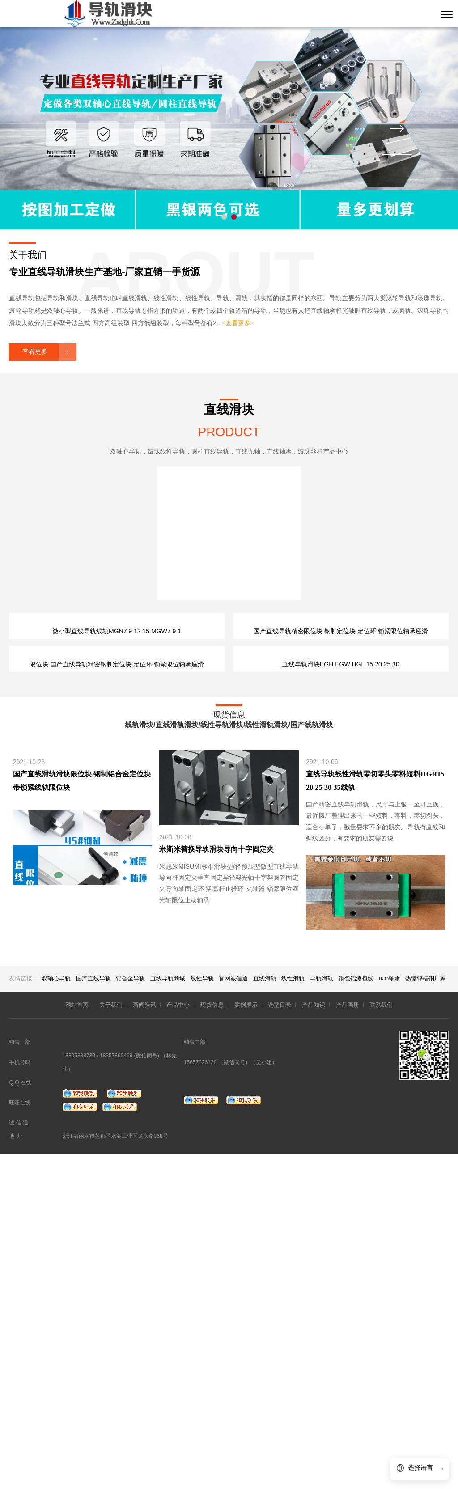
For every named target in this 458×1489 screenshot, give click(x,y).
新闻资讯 (144, 1339)
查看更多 (34, 351)
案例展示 (246, 1339)
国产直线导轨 (93, 1312)
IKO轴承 (390, 1312)
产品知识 (313, 1339)
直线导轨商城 (167, 1312)
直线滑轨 (264, 1312)
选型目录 (279, 1339)
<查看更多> (238, 323)
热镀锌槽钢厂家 (425, 1312)
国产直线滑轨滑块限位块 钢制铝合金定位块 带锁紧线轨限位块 (82, 1115)
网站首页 (77, 1339)
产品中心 (178, 1339)
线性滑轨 (293, 1312)
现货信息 (212, 1339)
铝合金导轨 (130, 1312)
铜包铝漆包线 (357, 1312)
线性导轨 (202, 1312)
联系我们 (381, 1339)
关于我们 (111, 1339)
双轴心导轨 (56, 1312)
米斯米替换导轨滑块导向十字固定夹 (216, 1183)
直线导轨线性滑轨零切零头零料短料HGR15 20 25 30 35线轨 (375, 1115)
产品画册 (347, 1339)
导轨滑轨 (321, 1312)
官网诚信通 (233, 1312)
